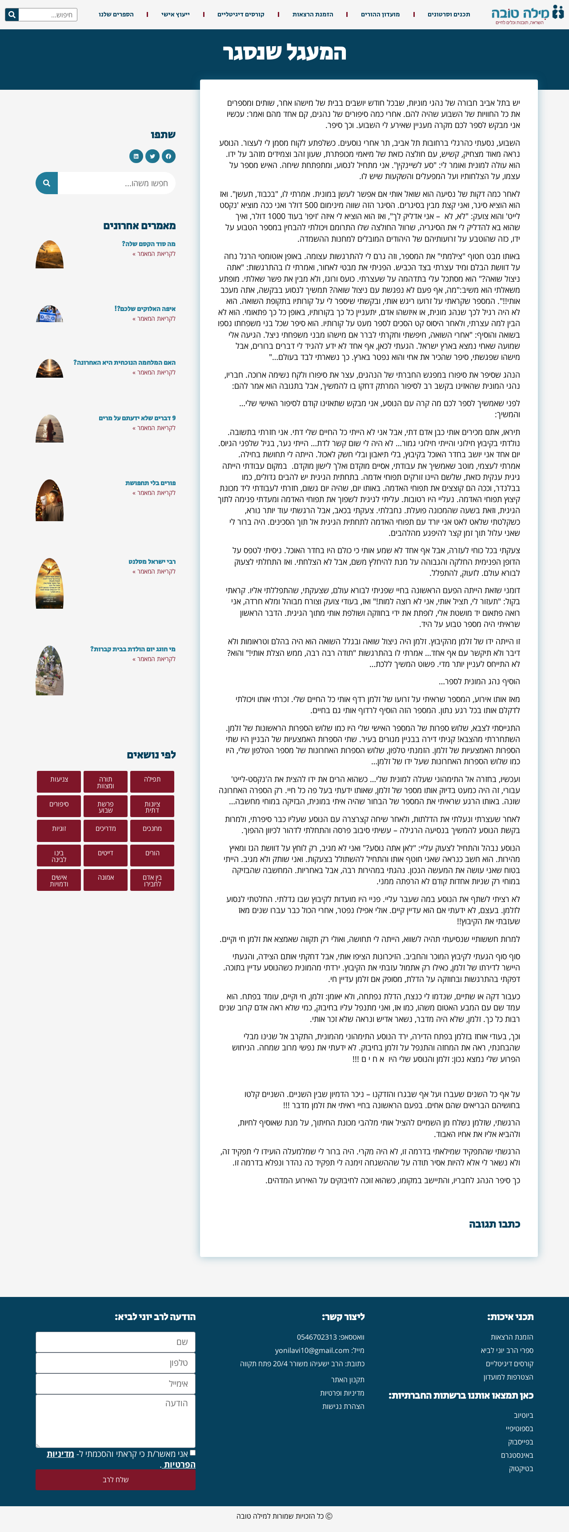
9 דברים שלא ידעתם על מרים (137, 418)
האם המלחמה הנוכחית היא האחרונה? (124, 362)
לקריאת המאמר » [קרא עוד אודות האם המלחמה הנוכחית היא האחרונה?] (154, 372)
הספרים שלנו (116, 14)
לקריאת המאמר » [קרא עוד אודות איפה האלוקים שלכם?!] (154, 318)
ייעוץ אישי (175, 14)
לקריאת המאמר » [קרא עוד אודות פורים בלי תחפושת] (154, 492)
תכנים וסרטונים (449, 14)
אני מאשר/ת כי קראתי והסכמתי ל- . (121, 1459)
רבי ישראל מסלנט (152, 562)
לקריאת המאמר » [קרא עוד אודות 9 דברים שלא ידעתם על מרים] (154, 427)
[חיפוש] (12, 14)
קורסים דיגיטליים (240, 14)
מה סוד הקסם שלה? (149, 244)
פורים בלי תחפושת (150, 483)
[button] (169, 156)
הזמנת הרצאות (313, 14)
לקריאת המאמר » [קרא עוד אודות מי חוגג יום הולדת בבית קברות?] (154, 658)
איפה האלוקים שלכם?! (145, 309)
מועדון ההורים (380, 14)
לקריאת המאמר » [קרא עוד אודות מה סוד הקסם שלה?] (154, 253)
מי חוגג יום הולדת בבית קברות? (133, 649)
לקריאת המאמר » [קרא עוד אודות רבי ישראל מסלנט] (154, 571)
